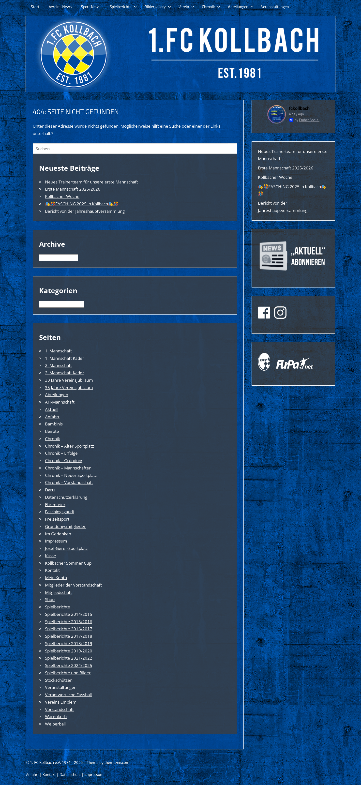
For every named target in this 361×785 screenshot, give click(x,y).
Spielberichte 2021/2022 (68, 658)
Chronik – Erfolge (61, 453)
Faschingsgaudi (59, 511)
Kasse (50, 556)
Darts (50, 490)
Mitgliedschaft (58, 592)
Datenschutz (70, 774)
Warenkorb (56, 716)
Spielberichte (123, 7)
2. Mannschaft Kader (64, 373)
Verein (187, 7)
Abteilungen (241, 7)
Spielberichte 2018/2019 (68, 643)
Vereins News (60, 7)
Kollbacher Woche (62, 196)
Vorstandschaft (59, 709)
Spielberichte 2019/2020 (68, 651)
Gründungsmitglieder (65, 526)
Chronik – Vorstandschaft (69, 482)
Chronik (211, 7)
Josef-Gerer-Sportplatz (66, 548)
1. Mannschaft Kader (64, 358)
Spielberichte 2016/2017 (68, 629)
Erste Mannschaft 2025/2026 (72, 189)
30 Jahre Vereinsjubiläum (69, 380)
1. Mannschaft (58, 351)
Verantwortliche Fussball (68, 694)
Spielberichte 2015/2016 (68, 621)
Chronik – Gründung (64, 460)
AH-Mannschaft (60, 402)
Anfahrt (52, 417)
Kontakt (52, 570)
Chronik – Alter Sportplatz (69, 446)
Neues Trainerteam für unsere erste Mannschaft (91, 182)
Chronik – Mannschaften (68, 468)
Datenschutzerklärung (66, 497)
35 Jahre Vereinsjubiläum (69, 387)
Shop (50, 599)
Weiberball (55, 724)
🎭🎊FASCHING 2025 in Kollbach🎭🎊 (81, 204)
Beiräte (52, 431)
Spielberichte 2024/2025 (68, 665)
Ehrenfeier (55, 504)
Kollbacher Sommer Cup (68, 563)
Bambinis (54, 424)
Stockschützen (59, 680)
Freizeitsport (57, 519)
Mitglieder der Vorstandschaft (73, 585)
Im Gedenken (58, 534)
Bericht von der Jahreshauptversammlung (85, 211)
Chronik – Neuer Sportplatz (71, 475)
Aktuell (51, 409)
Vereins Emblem (60, 702)
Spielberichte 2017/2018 (68, 636)
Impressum (56, 541)
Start (35, 7)
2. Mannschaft (58, 365)
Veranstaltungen (275, 7)
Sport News (90, 7)
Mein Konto (56, 577)
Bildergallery (158, 7)
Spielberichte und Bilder (68, 673)
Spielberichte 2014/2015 (68, 614)
